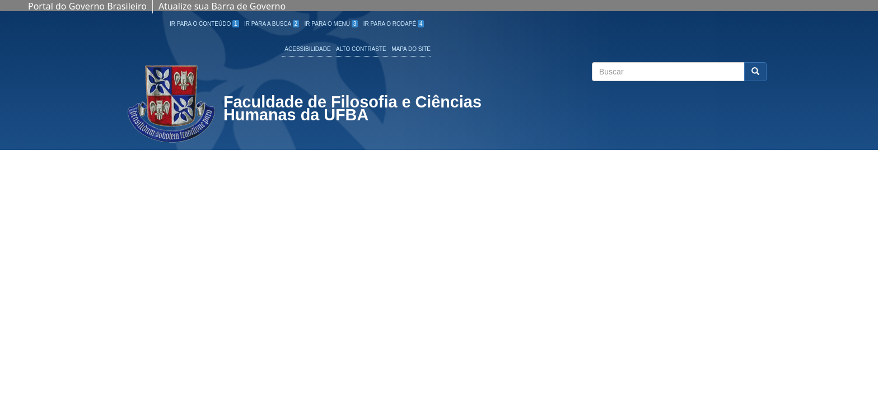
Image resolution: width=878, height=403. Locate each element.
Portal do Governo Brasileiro (87, 6)
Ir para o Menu (331, 24)
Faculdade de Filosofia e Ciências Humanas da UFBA (352, 110)
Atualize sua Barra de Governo (222, 6)
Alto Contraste (361, 49)
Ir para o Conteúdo (204, 24)
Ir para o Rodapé (393, 24)
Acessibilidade (307, 49)
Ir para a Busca (271, 24)
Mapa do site (411, 49)
